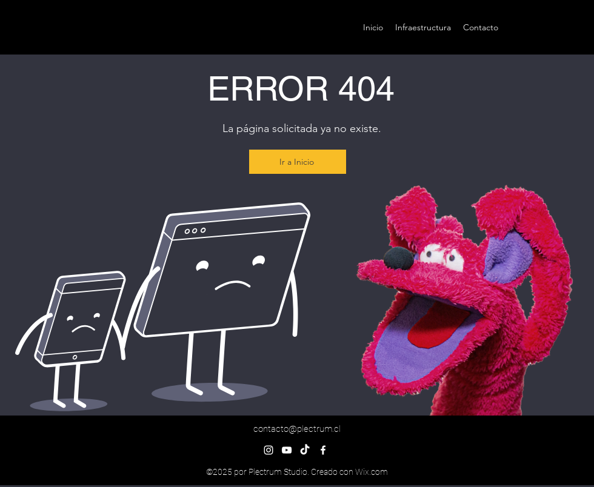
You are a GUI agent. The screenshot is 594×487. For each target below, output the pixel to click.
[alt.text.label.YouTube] (287, 450)
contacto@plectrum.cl (297, 428)
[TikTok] (305, 450)
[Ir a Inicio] (297, 162)
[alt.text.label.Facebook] (323, 450)
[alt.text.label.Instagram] (268, 450)
